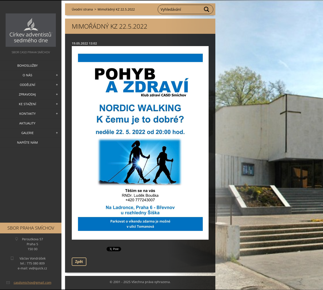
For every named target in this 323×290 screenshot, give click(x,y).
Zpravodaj (27, 94)
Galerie (27, 133)
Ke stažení (27, 104)
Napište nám (27, 142)
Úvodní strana (82, 9)
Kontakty (27, 113)
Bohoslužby (27, 65)
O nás (27, 75)
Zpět (79, 261)
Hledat (207, 9)
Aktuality (27, 123)
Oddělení (27, 85)
